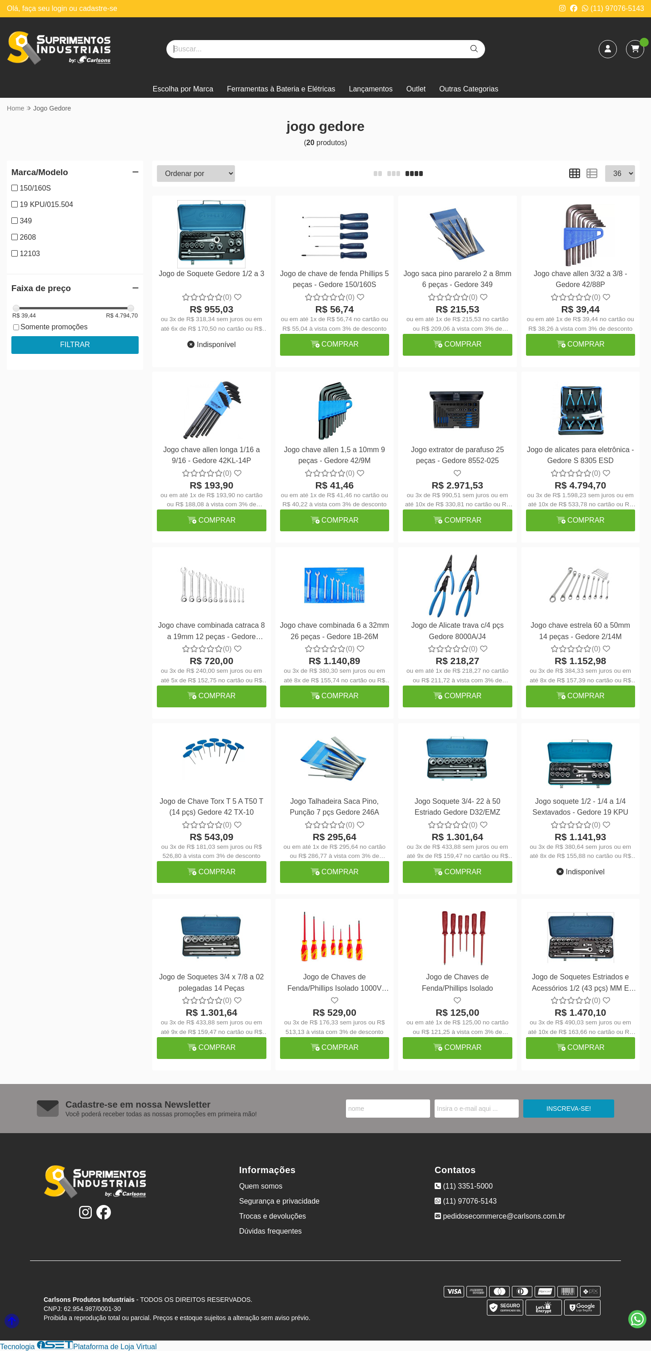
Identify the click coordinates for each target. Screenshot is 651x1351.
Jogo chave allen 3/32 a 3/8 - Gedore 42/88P (580, 279)
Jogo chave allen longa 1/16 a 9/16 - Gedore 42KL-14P (211, 455)
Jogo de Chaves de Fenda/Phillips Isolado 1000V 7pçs (334, 983)
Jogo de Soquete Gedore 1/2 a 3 (211, 273)
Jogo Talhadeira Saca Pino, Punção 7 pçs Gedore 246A (334, 806)
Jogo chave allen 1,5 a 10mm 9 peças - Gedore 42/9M (334, 455)
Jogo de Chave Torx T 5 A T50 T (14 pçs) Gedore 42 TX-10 (211, 806)
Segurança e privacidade (279, 1201)
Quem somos (260, 1186)
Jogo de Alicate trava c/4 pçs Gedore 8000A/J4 (457, 630)
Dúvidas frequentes (270, 1231)
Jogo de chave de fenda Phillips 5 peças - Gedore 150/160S (334, 279)
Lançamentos (371, 89)
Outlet (416, 89)
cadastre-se (98, 8)
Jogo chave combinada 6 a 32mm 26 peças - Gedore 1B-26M (334, 630)
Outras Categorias (468, 89)
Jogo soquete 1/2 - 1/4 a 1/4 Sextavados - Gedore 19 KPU (580, 806)
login (60, 8)
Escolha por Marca (183, 89)
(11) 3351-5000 (464, 1186)
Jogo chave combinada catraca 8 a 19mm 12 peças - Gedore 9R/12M (211, 632)
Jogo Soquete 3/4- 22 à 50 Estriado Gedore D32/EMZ (458, 806)
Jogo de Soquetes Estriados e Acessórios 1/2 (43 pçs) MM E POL (580, 983)
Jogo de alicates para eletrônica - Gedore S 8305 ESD (580, 455)
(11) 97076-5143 (613, 8)
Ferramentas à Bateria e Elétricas (281, 89)
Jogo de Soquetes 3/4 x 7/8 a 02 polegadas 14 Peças (211, 982)
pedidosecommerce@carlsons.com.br (500, 1216)
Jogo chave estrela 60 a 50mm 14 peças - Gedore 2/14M (580, 630)
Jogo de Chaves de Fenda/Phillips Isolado (457, 982)
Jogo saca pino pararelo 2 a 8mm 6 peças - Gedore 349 (457, 279)
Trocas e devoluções (272, 1216)
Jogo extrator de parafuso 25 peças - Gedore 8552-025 (457, 455)
